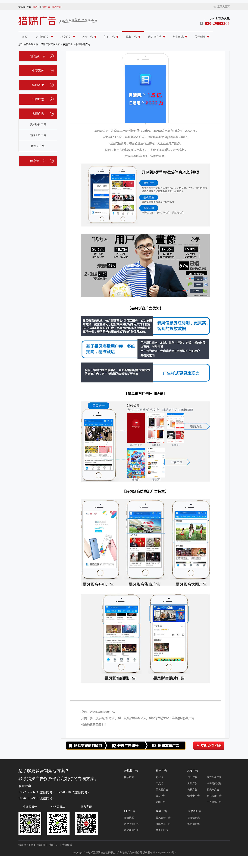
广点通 (159, 783)
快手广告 (129, 777)
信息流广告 (155, 36)
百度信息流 (193, 817)
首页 (25, 36)
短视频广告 (43, 36)
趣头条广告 (213, 789)
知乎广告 (192, 777)
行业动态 (178, 36)
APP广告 (87, 36)
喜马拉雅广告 (214, 795)
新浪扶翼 (129, 817)
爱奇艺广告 (38, 146)
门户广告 (109, 36)
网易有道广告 (131, 824)
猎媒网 (36, 6)
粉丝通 (159, 777)
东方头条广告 (214, 777)
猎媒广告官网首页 (50, 44)
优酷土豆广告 (37, 135)
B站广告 (160, 795)
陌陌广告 (161, 802)
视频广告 (131, 36)
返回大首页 (223, 6)
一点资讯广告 (214, 802)
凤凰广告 (192, 783)
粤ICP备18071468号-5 (164, 852)
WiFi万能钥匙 (214, 783)
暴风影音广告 (82, 44)
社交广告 (66, 36)
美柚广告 (192, 789)
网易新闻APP (131, 830)
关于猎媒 (200, 36)
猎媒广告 (46, 6)
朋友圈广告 (162, 789)
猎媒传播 (56, 6)
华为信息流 (193, 824)
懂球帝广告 (193, 795)
